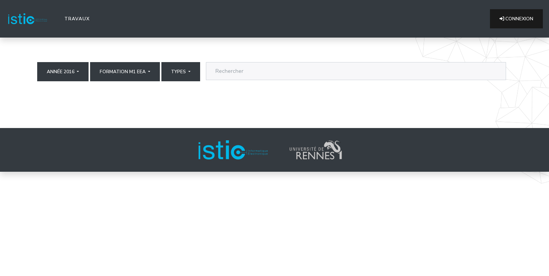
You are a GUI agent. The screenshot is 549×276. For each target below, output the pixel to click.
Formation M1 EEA (123, 72)
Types (179, 72)
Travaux (78, 18)
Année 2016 (61, 72)
